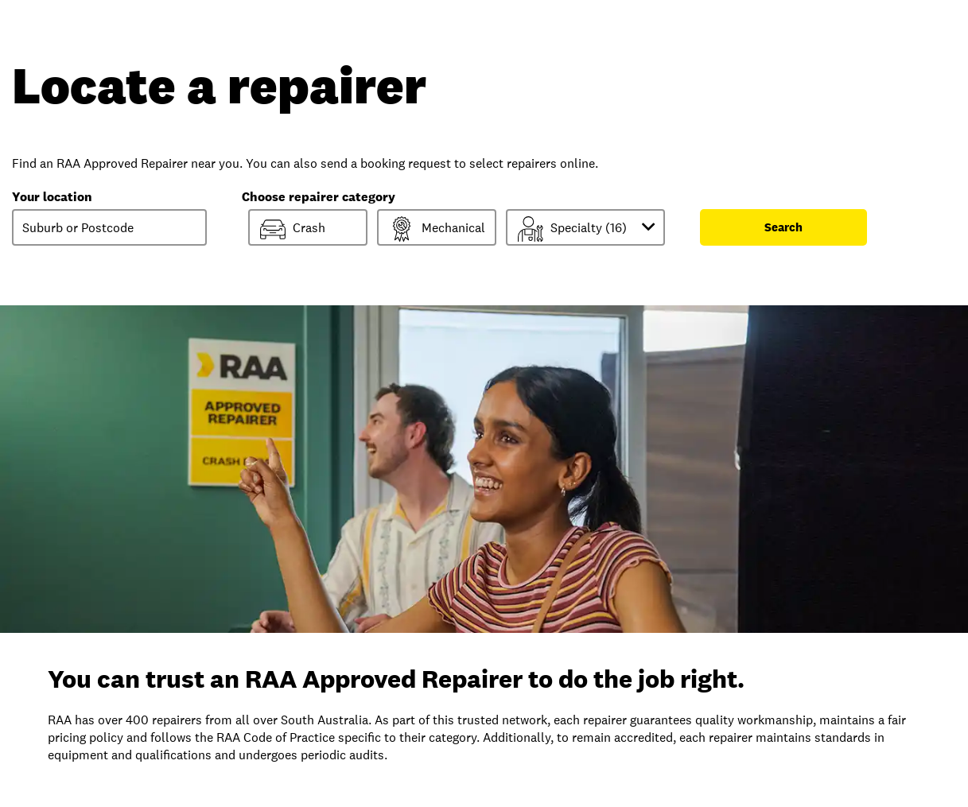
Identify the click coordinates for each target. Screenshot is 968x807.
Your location (52, 196)
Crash (292, 228)
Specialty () (589, 227)
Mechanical (436, 228)
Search (783, 227)
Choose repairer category (318, 196)
